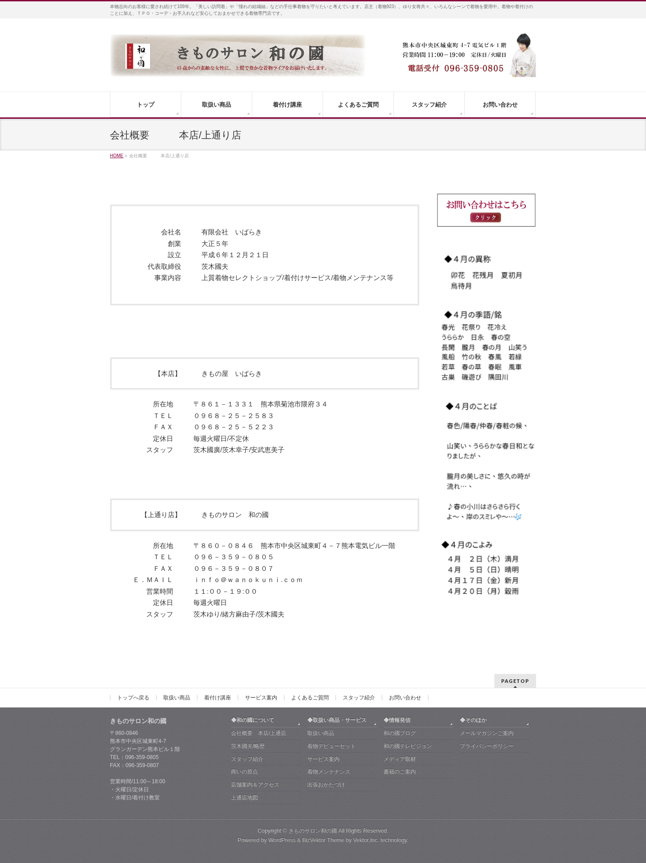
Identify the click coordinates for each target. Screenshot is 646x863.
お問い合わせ (405, 697)
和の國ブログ (400, 733)
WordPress (282, 840)
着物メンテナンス (328, 771)
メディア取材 (400, 759)
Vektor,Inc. (366, 840)
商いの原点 (244, 771)
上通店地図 (244, 797)
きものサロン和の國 (312, 831)
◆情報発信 (397, 720)
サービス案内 (261, 697)
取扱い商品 (176, 697)
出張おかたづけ (326, 784)
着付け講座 (217, 697)
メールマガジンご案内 (487, 733)
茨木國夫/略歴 (248, 746)
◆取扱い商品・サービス (337, 720)
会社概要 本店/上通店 (258, 733)
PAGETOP (515, 681)
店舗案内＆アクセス (255, 784)
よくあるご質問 (310, 697)
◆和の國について (252, 720)
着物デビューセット (331, 746)
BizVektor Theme (323, 840)
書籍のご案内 (400, 771)
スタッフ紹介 (359, 697)
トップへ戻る (133, 697)
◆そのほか (473, 720)
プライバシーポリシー (487, 746)
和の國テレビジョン (408, 746)
